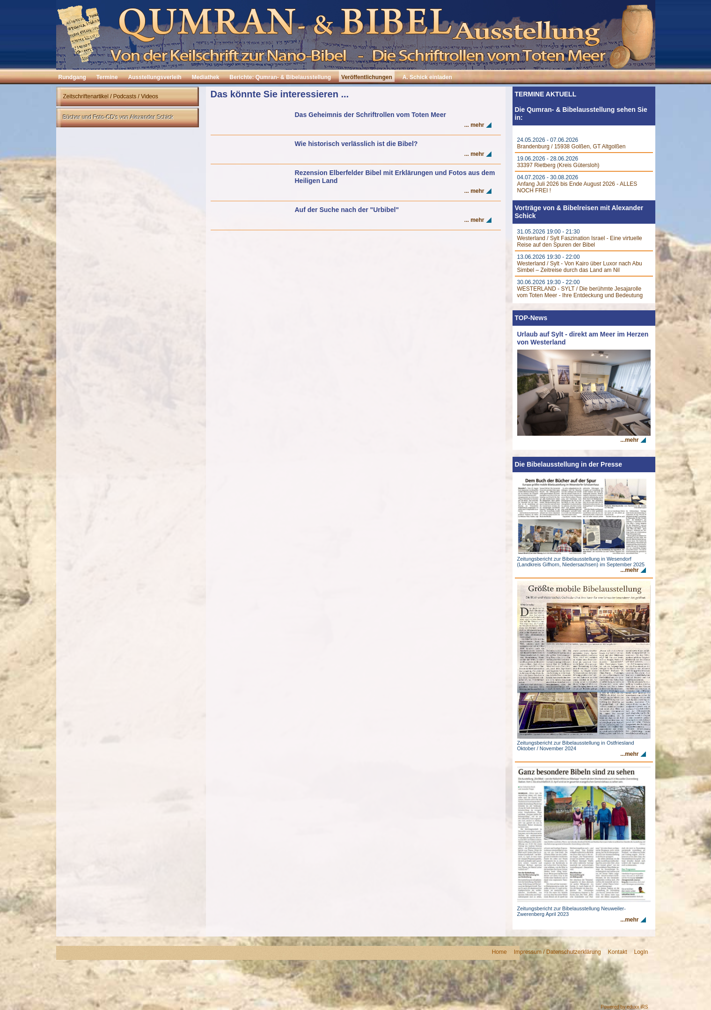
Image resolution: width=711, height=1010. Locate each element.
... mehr (474, 125)
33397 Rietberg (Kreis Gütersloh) (558, 165)
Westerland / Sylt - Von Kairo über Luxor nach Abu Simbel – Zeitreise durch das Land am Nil (579, 266)
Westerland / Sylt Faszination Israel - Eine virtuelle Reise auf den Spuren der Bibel (579, 241)
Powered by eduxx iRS (624, 1007)
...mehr (629, 440)
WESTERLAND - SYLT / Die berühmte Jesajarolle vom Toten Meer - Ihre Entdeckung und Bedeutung (580, 292)
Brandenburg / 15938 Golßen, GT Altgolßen (571, 146)
